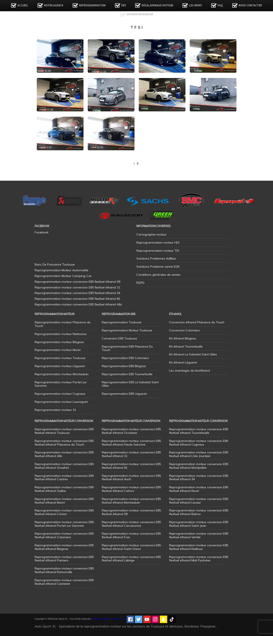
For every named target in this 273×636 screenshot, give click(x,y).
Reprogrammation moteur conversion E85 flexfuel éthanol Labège (131, 558)
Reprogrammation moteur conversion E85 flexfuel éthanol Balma (198, 512)
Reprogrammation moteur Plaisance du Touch (63, 324)
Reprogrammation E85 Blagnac (124, 366)
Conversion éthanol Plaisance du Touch (196, 322)
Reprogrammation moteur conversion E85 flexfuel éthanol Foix (131, 535)
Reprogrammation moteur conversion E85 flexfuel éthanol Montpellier (198, 466)
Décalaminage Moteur (157, 5)
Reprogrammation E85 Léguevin (124, 394)
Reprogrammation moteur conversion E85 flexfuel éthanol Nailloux (198, 547)
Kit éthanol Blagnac (182, 338)
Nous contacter (250, 5)
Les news (195, 5)
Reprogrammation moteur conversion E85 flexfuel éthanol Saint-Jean (198, 524)
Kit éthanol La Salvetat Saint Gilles (193, 354)
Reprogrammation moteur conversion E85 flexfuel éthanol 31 (131, 454)
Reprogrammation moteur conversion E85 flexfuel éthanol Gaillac (64, 489)
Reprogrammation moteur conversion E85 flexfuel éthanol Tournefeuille (198, 431)
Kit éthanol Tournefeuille (186, 346)
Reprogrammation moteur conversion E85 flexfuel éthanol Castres (64, 477)
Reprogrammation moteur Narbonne (60, 334)
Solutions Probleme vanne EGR (158, 266)
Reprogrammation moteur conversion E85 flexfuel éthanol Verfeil (198, 535)
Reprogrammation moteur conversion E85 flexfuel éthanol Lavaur (198, 500)
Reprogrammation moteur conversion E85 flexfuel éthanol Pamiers (64, 558)
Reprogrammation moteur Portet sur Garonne (61, 384)
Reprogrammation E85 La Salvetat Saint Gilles (130, 384)
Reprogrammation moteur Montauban (62, 374)
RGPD (140, 283)
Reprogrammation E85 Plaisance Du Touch (127, 348)
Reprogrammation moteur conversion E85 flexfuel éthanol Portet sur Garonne (64, 524)
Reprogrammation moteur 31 (55, 410)
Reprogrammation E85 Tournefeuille (127, 374)
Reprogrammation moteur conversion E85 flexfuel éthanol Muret (64, 500)
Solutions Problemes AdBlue (156, 258)
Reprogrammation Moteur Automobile (61, 270)
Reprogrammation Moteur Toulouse (127, 330)
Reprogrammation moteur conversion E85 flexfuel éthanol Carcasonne (131, 524)
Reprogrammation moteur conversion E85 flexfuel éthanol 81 (131, 466)
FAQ (220, 5)
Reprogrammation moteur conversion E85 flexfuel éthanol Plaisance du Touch (64, 442)
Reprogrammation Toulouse (121, 322)
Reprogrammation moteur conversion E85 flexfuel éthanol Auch (131, 477)
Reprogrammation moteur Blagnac (59, 342)
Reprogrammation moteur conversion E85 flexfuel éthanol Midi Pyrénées (198, 558)
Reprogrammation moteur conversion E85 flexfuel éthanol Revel (198, 489)
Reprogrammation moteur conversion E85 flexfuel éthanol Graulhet (64, 466)
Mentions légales (101, 619)
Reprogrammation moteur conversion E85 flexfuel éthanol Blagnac (64, 547)
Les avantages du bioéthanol (189, 370)
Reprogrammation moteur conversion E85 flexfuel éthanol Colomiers (64, 535)
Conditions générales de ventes (158, 275)
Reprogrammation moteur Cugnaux (60, 394)
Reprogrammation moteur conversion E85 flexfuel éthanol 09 (131, 512)
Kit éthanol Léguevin (183, 362)
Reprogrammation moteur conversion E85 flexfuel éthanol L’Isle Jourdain (198, 454)
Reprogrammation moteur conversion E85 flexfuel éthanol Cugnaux (198, 442)
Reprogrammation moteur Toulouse (60, 358)
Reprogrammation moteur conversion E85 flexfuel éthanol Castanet (64, 582)
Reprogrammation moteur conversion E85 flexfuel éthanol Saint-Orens (131, 547)
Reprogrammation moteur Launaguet (61, 402)
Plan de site (118, 619)
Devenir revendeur (139, 14)
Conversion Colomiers (184, 330)
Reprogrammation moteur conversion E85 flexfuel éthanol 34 (198, 477)
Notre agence (53, 5)
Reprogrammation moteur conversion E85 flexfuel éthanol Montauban (131, 500)
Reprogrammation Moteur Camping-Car (63, 276)
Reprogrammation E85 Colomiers (125, 358)
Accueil (22, 5)
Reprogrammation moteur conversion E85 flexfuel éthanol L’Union (64, 512)
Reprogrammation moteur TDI (157, 251)
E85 (123, 5)
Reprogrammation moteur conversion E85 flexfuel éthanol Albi (64, 454)
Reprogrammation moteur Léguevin (60, 366)
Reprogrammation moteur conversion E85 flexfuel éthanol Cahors (131, 489)
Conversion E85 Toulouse (119, 338)
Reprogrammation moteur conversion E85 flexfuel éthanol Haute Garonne (131, 442)
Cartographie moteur (151, 234)
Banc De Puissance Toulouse (55, 264)
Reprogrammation (92, 5)
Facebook (41, 232)
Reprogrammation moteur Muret (58, 350)
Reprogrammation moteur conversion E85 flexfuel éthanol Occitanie (131, 431)
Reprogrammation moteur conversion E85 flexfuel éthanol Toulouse (64, 431)
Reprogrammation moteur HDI (157, 242)
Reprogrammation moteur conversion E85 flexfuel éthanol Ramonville (64, 570)
